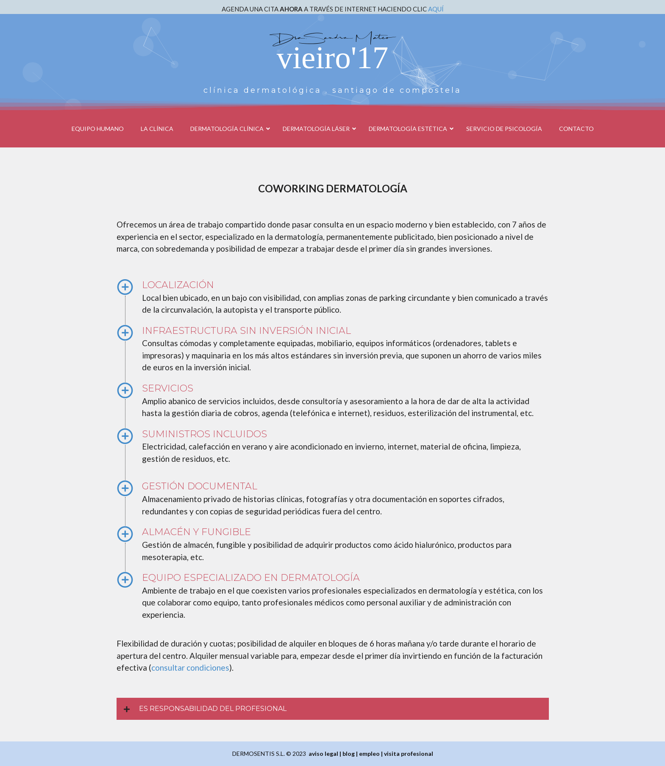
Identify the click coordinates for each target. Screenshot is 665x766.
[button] (333, 709)
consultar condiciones (190, 667)
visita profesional (408, 753)
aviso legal (323, 753)
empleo (369, 753)
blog (348, 753)
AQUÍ (436, 9)
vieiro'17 (332, 57)
